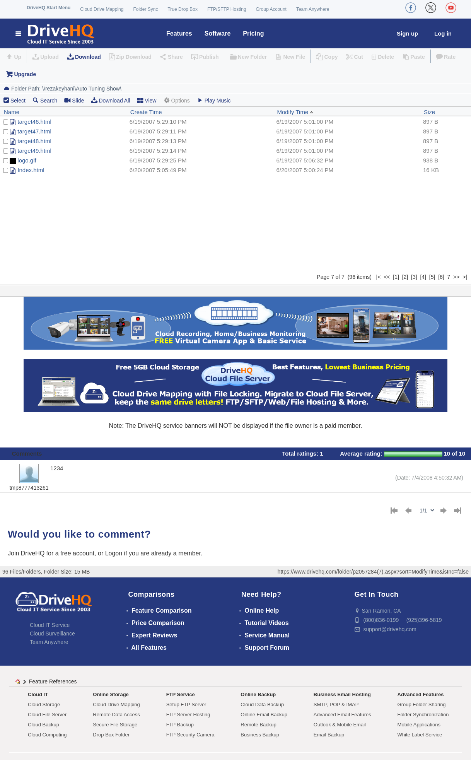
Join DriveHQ (27, 553)
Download (88, 57)
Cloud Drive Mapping (101, 9)
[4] (423, 277)
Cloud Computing (47, 735)
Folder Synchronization (423, 714)
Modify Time (295, 112)
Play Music (214, 100)
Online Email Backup (264, 714)
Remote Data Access (116, 714)
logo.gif (26, 160)
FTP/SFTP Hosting (226, 9)
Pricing (253, 33)
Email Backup (329, 735)
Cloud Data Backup (262, 704)
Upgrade (25, 74)
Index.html (30, 170)
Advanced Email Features (342, 714)
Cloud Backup (43, 725)
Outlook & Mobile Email (340, 725)
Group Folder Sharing (422, 704)
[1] (396, 277)
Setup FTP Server (186, 704)
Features (179, 33)
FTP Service (180, 694)
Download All (110, 100)
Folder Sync (145, 9)
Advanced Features (421, 694)
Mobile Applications (419, 725)
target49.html (34, 150)
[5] (432, 277)
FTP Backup (180, 725)
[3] (414, 277)
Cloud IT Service (50, 625)
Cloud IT (38, 694)
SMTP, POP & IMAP (336, 704)
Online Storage (110, 694)
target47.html (34, 131)
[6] (441, 277)
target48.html (34, 141)
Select (18, 100)
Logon (114, 553)
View (146, 100)
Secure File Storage (115, 725)
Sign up (407, 33)
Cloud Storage (44, 704)
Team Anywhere (312, 9)
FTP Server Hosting (188, 714)
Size (429, 112)
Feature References (53, 681)
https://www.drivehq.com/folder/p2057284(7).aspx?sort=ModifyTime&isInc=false (373, 572)
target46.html (34, 121)
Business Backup (260, 735)
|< (378, 277)
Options (176, 100)
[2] (405, 277)
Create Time (146, 112)
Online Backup (258, 694)
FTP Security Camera (190, 735)
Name (11, 112)
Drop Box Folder (111, 735)
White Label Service (420, 735)
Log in (443, 33)
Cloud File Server (47, 714)
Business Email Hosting (342, 694)
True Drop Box (182, 9)
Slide (74, 100)
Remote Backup (258, 725)
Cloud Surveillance (52, 633)
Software (218, 33)
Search (44, 100)
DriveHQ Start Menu (48, 7)
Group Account (271, 9)
